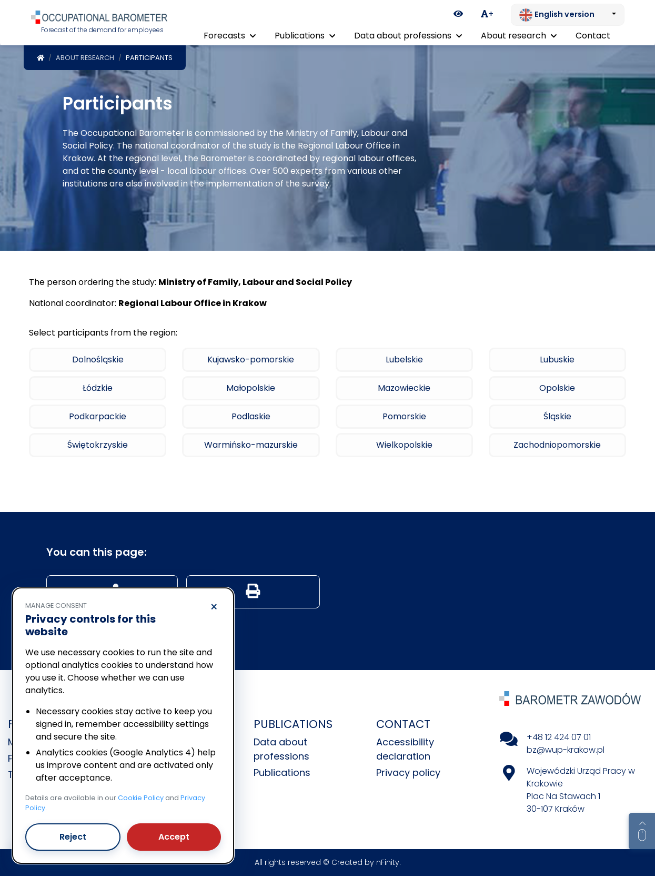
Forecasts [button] (230, 35)
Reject (72, 837)
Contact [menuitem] (593, 35)
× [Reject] (214, 607)
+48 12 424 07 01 (559, 737)
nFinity (387, 862)
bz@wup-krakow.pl (565, 750)
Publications (282, 772)
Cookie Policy (141, 797)
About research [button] (519, 35)
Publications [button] (305, 35)
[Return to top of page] (642, 831)
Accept (173, 837)
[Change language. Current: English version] (567, 14)
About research (85, 57)
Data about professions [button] (408, 35)
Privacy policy (408, 772)
